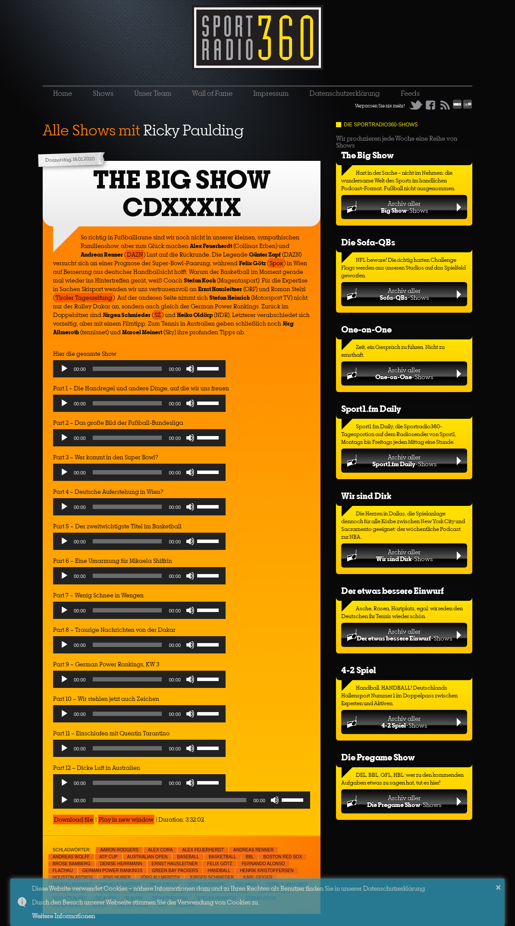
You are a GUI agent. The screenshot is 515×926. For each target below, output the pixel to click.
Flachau (63, 870)
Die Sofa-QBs (368, 242)
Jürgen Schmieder (211, 877)
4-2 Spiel (358, 670)
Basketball (222, 856)
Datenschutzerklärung (344, 93)
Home (62, 93)
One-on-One (366, 329)
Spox (276, 263)
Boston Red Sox (282, 856)
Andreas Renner (253, 850)
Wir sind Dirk (366, 496)
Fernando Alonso (263, 863)
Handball (218, 870)
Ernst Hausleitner (175, 863)
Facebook (430, 105)
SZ (157, 315)
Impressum (271, 93)
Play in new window (126, 819)
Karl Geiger (257, 877)
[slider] (127, 369)
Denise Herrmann (121, 863)
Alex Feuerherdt (203, 850)
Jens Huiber (116, 877)
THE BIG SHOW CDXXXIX (181, 193)
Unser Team (152, 93)
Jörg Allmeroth (159, 877)
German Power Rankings (112, 870)
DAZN (135, 254)
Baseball (188, 856)
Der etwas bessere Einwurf (392, 590)
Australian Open (147, 856)
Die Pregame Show (378, 757)
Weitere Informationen (63, 915)
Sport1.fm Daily (371, 408)
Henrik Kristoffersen (266, 870)
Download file (73, 819)
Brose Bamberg (72, 863)
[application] (139, 370)
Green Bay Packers (175, 870)
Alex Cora (160, 850)
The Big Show (367, 155)
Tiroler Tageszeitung (84, 297)
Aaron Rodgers (119, 850)
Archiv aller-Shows (404, 207)
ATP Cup (108, 856)
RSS (445, 105)
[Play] (64, 368)
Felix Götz (219, 863)
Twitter (415, 105)
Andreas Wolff (71, 856)
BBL (250, 856)
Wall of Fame (212, 93)
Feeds (410, 93)
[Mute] (190, 368)
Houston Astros (73, 877)
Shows (103, 93)
